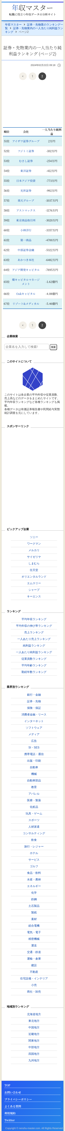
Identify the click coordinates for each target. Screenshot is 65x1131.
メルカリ (34, 550)
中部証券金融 (26, 250)
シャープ (34, 589)
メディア (34, 734)
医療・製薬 (34, 800)
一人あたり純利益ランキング (34, 652)
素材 (34, 919)
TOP (7, 1085)
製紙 (34, 912)
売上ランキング (34, 632)
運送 (34, 945)
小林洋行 (25, 230)
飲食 (34, 839)
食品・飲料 (34, 872)
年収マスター (32, 7)
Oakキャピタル (26, 294)
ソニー (34, 537)
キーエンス (34, 596)
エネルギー (34, 886)
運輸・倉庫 (34, 958)
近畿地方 (34, 1034)
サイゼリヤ (34, 556)
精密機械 (34, 938)
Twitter (9, 1120)
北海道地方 (34, 1014)
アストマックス (26, 210)
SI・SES (33, 747)
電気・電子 (34, 932)
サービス (34, 859)
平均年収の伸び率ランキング (34, 625)
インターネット (34, 721)
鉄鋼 (34, 899)
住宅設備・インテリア (34, 978)
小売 (34, 985)
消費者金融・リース (33, 714)
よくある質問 (12, 1106)
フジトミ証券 (26, 151)
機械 (34, 773)
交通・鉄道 (34, 952)
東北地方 (34, 1020)
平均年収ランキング (33, 619)
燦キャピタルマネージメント (26, 282)
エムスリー (34, 583)
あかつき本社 (26, 260)
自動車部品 (34, 780)
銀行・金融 (34, 694)
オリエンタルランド (33, 576)
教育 (34, 787)
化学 (34, 892)
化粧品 (34, 806)
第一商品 (25, 240)
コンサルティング (34, 833)
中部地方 (34, 1047)
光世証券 (25, 191)
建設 (34, 965)
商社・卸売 (34, 991)
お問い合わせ (12, 1092)
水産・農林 (34, 879)
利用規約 (9, 1113)
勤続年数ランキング (33, 671)
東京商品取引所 (26, 220)
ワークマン (34, 543)
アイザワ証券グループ (26, 141)
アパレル (34, 793)
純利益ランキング (34, 645)
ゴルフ (34, 866)
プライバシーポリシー (18, 1099)
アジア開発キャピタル (26, 270)
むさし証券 (26, 161)
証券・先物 (34, 701)
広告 (34, 740)
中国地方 (34, 1027)
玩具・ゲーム (34, 813)
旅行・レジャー (34, 846)
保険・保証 (34, 707)
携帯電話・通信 (34, 754)
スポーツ (34, 820)
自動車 (34, 767)
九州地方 (34, 1060)
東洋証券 (25, 171)
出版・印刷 (34, 760)
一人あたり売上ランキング (34, 638)
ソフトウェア (34, 727)
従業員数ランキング (33, 658)
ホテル (34, 853)
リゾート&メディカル (25, 304)
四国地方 (34, 1053)
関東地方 (34, 1040)
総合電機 (34, 925)
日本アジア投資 (25, 181)
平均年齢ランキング (33, 665)
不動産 (34, 971)
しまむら (34, 563)
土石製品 (34, 905)
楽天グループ (26, 200)
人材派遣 (34, 826)
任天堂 (34, 570)
